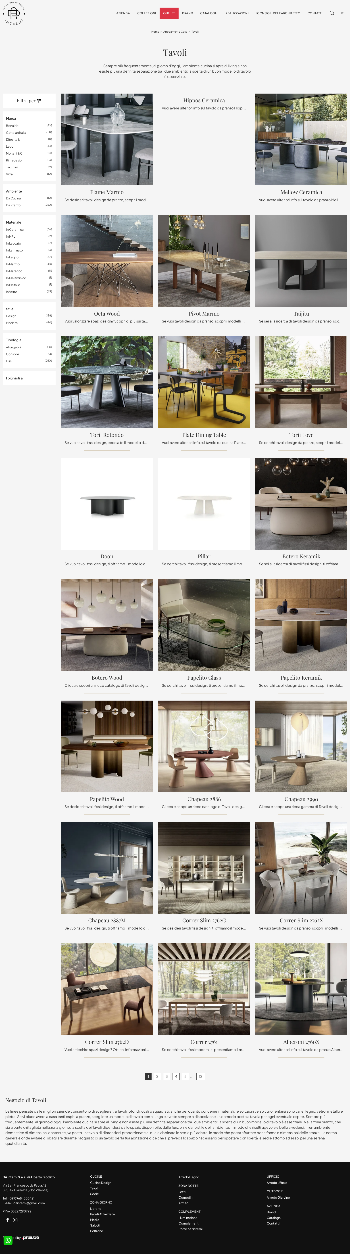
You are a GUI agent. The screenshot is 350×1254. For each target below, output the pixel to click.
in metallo (13, 285)
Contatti (315, 13)
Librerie (95, 1208)
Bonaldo (12, 126)
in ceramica (15, 229)
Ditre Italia (13, 139)
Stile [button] (9, 309)
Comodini (186, 1197)
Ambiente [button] (14, 191)
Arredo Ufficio (277, 1183)
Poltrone (96, 1231)
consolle (12, 354)
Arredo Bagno (189, 1177)
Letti (182, 1192)
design (11, 316)
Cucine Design (100, 1183)
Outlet (169, 13)
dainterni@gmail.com (29, 1203)
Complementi (189, 1223)
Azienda (123, 13)
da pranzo (13, 205)
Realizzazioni (236, 13)
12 (200, 1076)
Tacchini (12, 167)
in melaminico (16, 278)
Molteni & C (14, 153)
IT (342, 13)
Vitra (9, 174)
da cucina (13, 198)
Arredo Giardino (278, 1197)
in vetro (11, 292)
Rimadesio (14, 160)
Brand (187, 13)
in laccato (13, 243)
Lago (9, 146)
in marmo (13, 264)
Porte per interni (190, 1229)
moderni (12, 323)
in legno (12, 257)
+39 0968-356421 (21, 1198)
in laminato (14, 250)
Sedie (94, 1194)
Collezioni (146, 13)
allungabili (13, 347)
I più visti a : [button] (15, 378)
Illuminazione (188, 1218)
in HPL (10, 236)
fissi (9, 361)
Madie (94, 1220)
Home (155, 31)
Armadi (184, 1203)
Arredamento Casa (175, 31)
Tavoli (195, 31)
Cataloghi (209, 13)
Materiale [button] (13, 222)
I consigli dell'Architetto (278, 13)
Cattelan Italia (16, 132)
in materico (14, 271)
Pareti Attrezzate (102, 1214)
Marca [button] (11, 118)
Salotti (95, 1225)
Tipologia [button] (13, 340)
